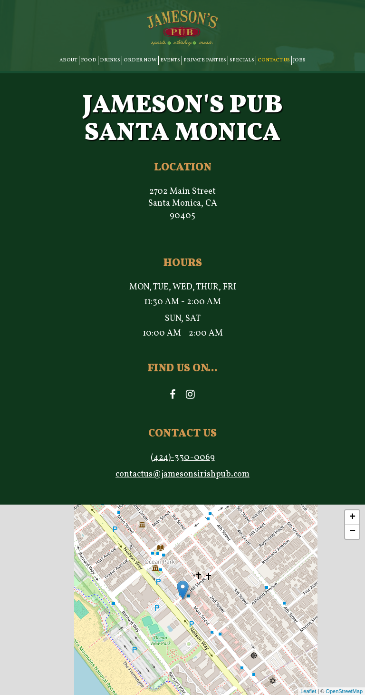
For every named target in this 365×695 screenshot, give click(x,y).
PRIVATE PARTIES (204, 60)
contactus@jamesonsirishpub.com (182, 474)
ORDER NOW (140, 60)
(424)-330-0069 (183, 458)
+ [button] (352, 517)
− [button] (352, 532)
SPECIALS (242, 60)
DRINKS (110, 60)
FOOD (88, 60)
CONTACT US (274, 60)
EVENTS (170, 60)
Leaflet (308, 691)
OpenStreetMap (344, 691)
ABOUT (68, 60)
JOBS (299, 60)
